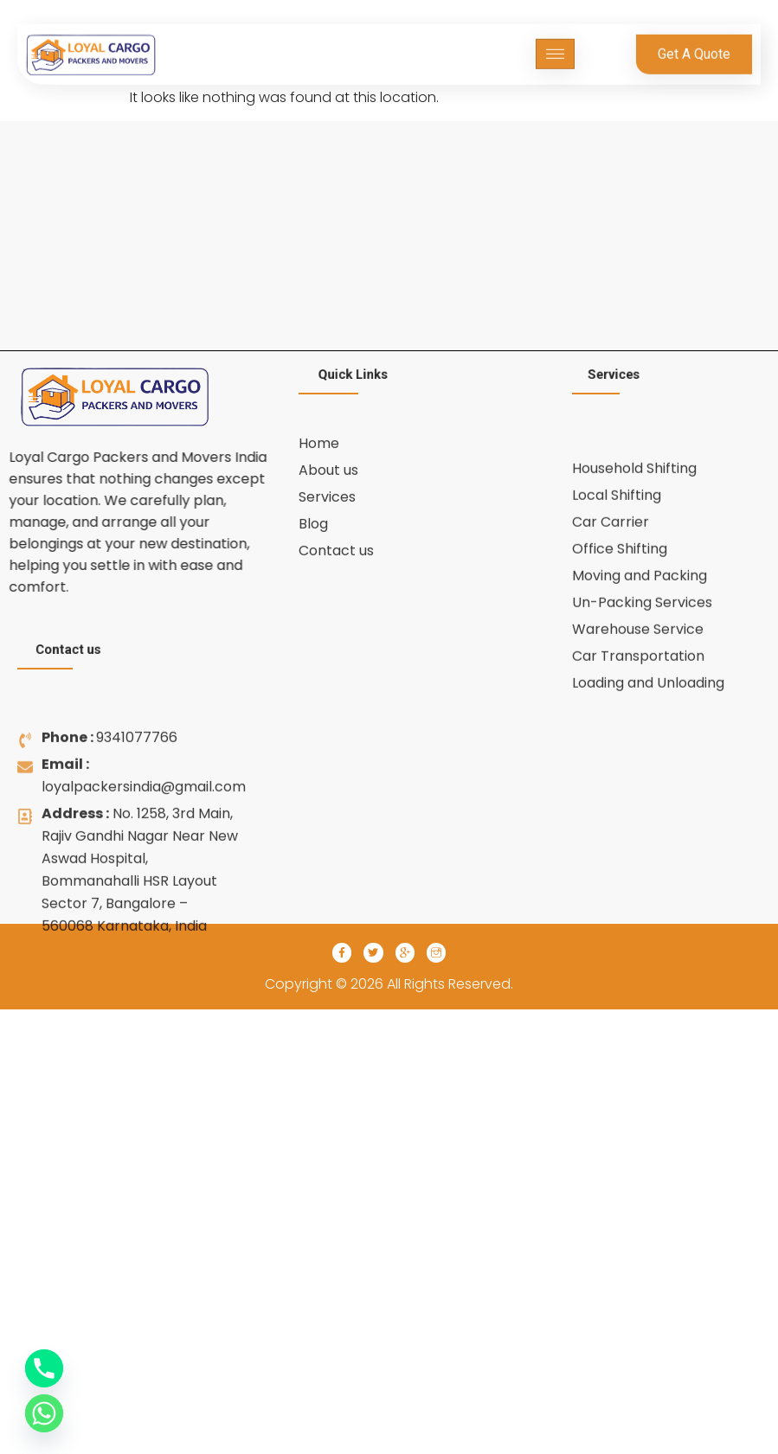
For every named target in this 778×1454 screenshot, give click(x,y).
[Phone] (44, 1368)
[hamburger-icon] (555, 47)
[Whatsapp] (44, 1413)
